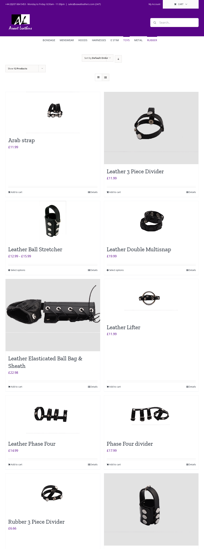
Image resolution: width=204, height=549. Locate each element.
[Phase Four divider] (151, 416)
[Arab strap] (53, 112)
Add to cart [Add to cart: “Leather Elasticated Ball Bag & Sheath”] (16, 386)
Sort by (96, 58)
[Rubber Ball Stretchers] (151, 509)
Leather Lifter (123, 327)
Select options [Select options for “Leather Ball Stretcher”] (18, 270)
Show (17, 68)
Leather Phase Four (32, 443)
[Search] (154, 22)
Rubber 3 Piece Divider (36, 521)
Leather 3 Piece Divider (135, 171)
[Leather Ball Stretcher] (53, 221)
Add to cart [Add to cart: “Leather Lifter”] (115, 386)
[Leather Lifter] (151, 299)
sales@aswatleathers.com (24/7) (84, 4)
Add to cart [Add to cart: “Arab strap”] (16, 192)
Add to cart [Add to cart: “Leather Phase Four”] (16, 464)
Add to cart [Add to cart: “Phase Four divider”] (115, 464)
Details (93, 192)
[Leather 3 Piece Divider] (151, 128)
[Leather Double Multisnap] (151, 221)
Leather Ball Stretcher (35, 249)
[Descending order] (118, 59)
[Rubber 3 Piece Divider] (53, 493)
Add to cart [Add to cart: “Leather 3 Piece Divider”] (115, 192)
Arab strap (21, 140)
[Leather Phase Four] (53, 416)
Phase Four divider (130, 443)
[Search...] (174, 22)
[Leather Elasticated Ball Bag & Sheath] (53, 315)
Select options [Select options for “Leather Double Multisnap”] (116, 270)
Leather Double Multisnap (139, 249)
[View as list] (105, 77)
